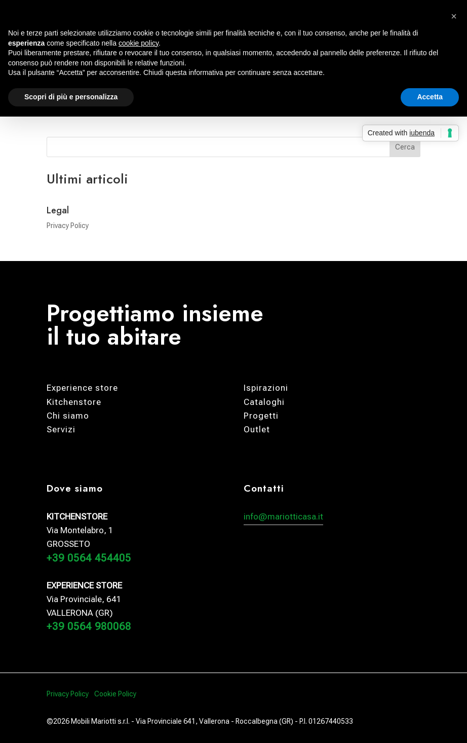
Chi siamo (68, 416)
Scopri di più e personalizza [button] (71, 97)
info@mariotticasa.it (283, 516)
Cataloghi (264, 402)
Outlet (257, 429)
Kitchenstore (74, 402)
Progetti (261, 416)
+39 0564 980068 (89, 626)
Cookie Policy (115, 694)
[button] (454, 16)
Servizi (61, 429)
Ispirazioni (266, 388)
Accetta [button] (430, 97)
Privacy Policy (68, 225)
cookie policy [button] (139, 43)
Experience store (82, 388)
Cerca (405, 147)
